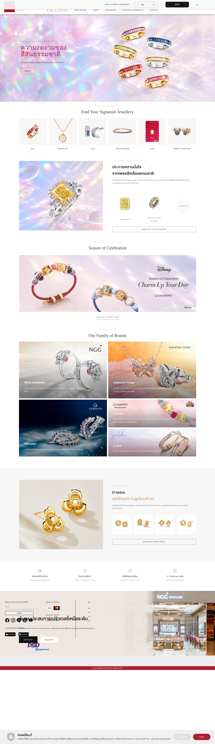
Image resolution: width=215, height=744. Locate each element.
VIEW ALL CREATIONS (107, 326)
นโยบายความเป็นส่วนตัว (160, 739)
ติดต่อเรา (182, 682)
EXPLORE (182, 215)
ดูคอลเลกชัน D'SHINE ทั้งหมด (154, 551)
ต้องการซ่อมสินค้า (186, 690)
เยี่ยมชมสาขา (49, 649)
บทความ (154, 19)
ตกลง (201, 737)
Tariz (90, 690)
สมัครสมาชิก (28, 649)
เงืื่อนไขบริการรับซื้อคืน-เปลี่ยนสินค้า (192, 703)
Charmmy (92, 686)
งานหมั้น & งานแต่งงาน (132, 19)
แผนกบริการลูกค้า (53, 689)
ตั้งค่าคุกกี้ (182, 737)
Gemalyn (91, 682)
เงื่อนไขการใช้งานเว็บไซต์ (117, 686)
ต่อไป (177, 4)
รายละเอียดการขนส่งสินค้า (189, 695)
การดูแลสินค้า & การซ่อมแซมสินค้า (192, 686)
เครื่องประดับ (80, 19)
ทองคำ (96, 19)
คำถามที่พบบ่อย (185, 699)
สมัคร (19, 687)
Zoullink (91, 695)
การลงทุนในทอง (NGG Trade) (155, 682)
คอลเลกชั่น (110, 19)
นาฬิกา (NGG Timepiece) (154, 686)
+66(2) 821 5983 (52, 694)
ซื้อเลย (27, 80)
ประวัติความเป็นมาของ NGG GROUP (123, 682)
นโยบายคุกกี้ (141, 739)
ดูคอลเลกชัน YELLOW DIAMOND (154, 238)
